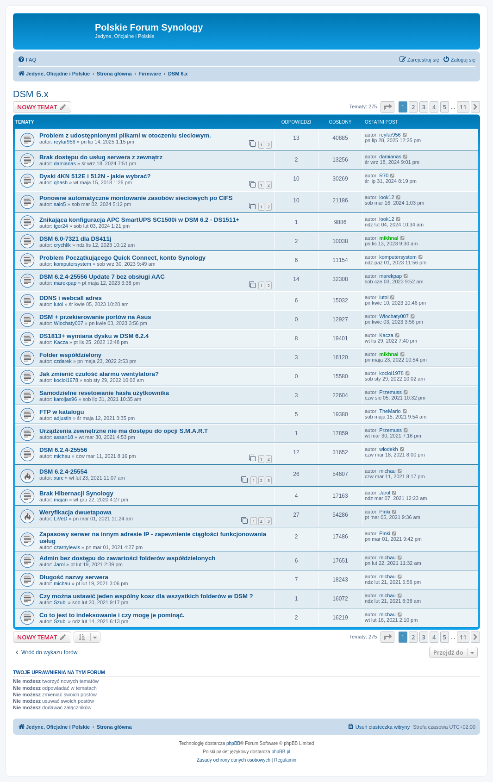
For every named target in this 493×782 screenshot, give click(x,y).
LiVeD (60, 518)
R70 (383, 175)
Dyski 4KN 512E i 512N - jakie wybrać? (94, 176)
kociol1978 (66, 380)
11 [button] (463, 107)
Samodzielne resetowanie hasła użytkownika (104, 392)
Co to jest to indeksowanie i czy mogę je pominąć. (112, 615)
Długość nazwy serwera (73, 577)
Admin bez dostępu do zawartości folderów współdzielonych (127, 558)
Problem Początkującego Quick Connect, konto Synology (122, 257)
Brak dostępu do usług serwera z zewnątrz (100, 157)
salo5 (60, 204)
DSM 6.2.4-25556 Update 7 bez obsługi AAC (102, 276)
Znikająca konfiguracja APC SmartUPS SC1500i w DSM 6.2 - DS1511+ (139, 219)
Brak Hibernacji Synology (76, 493)
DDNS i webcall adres (70, 297)
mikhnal (389, 238)
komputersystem (72, 264)
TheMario (389, 411)
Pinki (384, 511)
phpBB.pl (280, 751)
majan (61, 499)
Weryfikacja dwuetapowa (75, 512)
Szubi (60, 602)
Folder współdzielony (70, 354)
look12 (386, 197)
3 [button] (423, 107)
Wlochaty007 (68, 323)
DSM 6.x (31, 94)
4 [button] (434, 107)
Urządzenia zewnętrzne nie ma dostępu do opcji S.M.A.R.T (123, 430)
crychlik (62, 245)
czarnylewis (67, 547)
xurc (58, 478)
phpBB (233, 743)
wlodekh (388, 449)
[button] (387, 107)
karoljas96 (65, 399)
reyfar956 (64, 141)
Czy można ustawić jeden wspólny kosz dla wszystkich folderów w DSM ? (146, 596)
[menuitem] (27, 59)
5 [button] (444, 107)
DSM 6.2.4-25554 (63, 471)
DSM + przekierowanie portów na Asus (95, 316)
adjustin (62, 418)
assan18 (63, 437)
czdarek (63, 361)
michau (62, 456)
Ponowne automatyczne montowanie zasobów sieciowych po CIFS (136, 197)
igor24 (61, 226)
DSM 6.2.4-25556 (63, 449)
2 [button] (413, 107)
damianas (65, 163)
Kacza (61, 342)
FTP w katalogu (61, 411)
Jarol (384, 492)
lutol (58, 304)
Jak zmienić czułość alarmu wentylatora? (99, 373)
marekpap (65, 283)
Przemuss (390, 392)
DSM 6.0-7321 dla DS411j (75, 238)
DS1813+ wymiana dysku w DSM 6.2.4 (94, 335)
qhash (61, 182)
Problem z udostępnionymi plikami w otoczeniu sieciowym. (125, 135)
